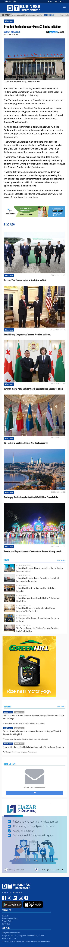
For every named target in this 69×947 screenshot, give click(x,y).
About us (5, 915)
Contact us (6, 924)
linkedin (15, 897)
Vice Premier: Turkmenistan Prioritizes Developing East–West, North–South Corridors (37, 630)
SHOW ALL (61, 560)
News (6, 560)
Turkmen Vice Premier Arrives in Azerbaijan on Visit (25, 280)
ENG (50, 1)
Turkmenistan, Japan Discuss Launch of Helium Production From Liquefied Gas (38, 599)
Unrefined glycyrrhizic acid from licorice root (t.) (31, 15)
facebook (4, 897)
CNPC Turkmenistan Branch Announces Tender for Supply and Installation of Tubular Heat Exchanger (33, 717)
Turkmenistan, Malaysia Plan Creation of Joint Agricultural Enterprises (36, 589)
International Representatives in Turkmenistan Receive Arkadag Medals (32, 551)
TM (56, 1)
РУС (62, 1)
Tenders (7, 706)
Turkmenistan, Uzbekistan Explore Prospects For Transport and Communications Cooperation (37, 579)
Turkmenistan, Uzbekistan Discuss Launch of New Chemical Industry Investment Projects (39, 569)
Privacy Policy (7, 921)
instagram (20, 897)
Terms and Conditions (10, 918)
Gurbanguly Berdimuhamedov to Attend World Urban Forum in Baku (31, 497)
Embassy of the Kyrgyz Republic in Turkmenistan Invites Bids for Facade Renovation (33, 747)
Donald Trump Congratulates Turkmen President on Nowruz (27, 334)
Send (34, 792)
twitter (9, 897)
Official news (9, 21)
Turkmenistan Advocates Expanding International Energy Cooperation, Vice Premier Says (35, 610)
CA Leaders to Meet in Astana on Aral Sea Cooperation (26, 443)
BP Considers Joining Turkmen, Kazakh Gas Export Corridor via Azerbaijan (37, 619)
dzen (26, 897)
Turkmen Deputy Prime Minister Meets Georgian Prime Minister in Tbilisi (33, 388)
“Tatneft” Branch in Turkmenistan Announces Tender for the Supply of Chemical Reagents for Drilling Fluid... (32, 733)
